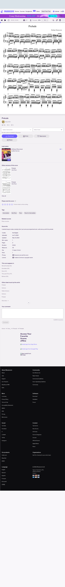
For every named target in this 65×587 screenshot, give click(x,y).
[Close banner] (60, 16)
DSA (3, 411)
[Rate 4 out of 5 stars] (10, 204)
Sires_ (9, 328)
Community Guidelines (38, 378)
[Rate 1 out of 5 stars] (3, 204)
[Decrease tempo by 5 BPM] (43, 20)
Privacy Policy (5, 399)
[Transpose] (33, 20)
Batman (4, 276)
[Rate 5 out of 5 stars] (12, 204)
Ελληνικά (4, 481)
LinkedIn (4, 434)
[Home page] (7, 11)
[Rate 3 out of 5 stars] (7, 204)
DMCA (3, 408)
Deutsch (4, 472)
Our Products (5, 381)
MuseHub (4, 458)
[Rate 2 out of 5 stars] (5, 204)
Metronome (4, 417)
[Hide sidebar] (29, 303)
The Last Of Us (5, 273)
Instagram (4, 440)
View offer (52, 16)
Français (4, 478)
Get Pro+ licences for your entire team (42, 455)
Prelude (15, 328)
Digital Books (36, 443)
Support (4, 378)
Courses (34, 437)
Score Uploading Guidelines (39, 381)
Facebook (4, 428)
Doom (3, 271)
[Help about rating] (15, 201)
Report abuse (36, 375)
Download (35, 396)
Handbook (35, 399)
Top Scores (35, 425)
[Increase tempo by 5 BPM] (47, 20)
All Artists (35, 431)
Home (3, 328)
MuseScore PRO (6, 384)
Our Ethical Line (36, 372)
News (34, 446)
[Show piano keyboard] (56, 20)
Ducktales (4, 268)
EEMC (3, 461)
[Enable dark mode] (53, 20)
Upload (56, 11)
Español (3, 475)
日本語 (3, 484)
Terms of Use (5, 402)
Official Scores (36, 440)
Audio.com (4, 455)
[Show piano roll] (60, 20)
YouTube (4, 425)
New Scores (35, 428)
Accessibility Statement (7, 405)
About (3, 372)
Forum (34, 402)
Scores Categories (37, 434)
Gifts (3, 387)
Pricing (3, 414)
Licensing (4, 396)
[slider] (0, 22)
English (3, 469)
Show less (5, 300)
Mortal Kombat (5, 265)
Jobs (3, 375)
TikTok (3, 437)
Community (35, 384)
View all (4, 196)
